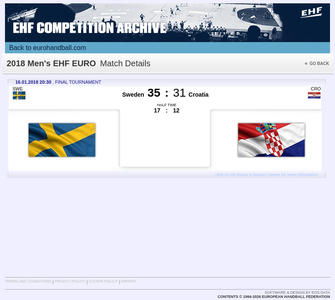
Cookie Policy (103, 281)
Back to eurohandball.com (47, 47)
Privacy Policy (69, 281)
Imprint (129, 281)
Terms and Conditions (28, 281)
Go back (317, 63)
